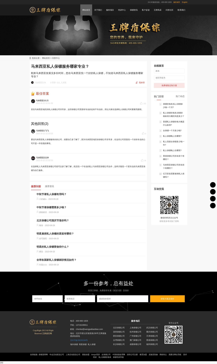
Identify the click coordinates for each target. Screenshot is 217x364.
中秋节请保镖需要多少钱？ (51, 207)
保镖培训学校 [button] (118, 357)
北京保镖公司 (119, 328)
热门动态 (180, 96)
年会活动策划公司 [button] (57, 354)
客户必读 (146, 10)
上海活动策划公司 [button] (73, 354)
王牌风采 (158, 10)
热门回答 (159, 96)
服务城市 (176, 2)
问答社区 (169, 10)
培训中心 (122, 10)
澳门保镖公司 (135, 340)
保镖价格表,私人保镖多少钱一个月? (173, 105)
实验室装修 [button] (153, 354)
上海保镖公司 (135, 328)
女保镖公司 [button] (106, 354)
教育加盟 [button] (143, 354)
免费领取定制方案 (169, 85)
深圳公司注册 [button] (132, 354)
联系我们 (181, 10)
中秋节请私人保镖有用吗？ (51, 194)
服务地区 (135, 321)
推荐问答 (36, 186)
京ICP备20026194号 (79, 340)
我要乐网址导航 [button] (175, 354)
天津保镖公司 (152, 336)
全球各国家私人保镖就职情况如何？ (56, 260)
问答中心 (56, 58)
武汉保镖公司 (152, 328)
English (184, 2)
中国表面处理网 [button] (119, 354)
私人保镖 (91, 344)
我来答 (142, 82)
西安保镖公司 (119, 336)
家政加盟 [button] (85, 354)
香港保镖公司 (152, 340)
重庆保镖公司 (152, 332)
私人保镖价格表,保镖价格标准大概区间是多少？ (173, 114)
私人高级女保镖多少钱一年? (173, 143)
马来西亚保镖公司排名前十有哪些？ (173, 166)
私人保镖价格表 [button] (105, 357)
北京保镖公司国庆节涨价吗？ (53, 220)
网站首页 (86, 10)
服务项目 (110, 10)
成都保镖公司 (135, 344)
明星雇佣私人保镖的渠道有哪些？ (55, 233)
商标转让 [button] (163, 354)
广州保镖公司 (135, 336)
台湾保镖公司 (119, 340)
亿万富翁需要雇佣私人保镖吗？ (173, 175)
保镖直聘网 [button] (43, 354)
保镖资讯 (134, 10)
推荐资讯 (49, 186)
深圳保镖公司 (119, 332)
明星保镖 (83, 344)
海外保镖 (74, 344)
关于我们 (98, 10)
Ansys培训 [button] (95, 354)
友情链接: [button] (34, 354)
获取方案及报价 (167, 299)
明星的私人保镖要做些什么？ (53, 247)
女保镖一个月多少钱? (172, 130)
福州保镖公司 (152, 344)
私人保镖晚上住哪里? (172, 136)
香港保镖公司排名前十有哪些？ (173, 157)
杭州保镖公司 (135, 332)
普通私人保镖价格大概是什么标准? (173, 123)
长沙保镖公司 (119, 344)
